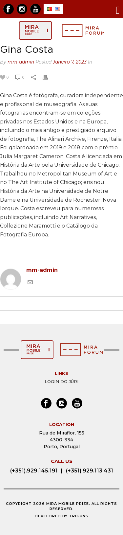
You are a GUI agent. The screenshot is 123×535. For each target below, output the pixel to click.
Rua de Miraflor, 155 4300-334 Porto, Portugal (61, 440)
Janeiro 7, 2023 (70, 62)
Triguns (79, 516)
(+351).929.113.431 (89, 471)
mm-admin (21, 62)
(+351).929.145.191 (34, 471)
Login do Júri (61, 381)
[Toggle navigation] (118, 9)
